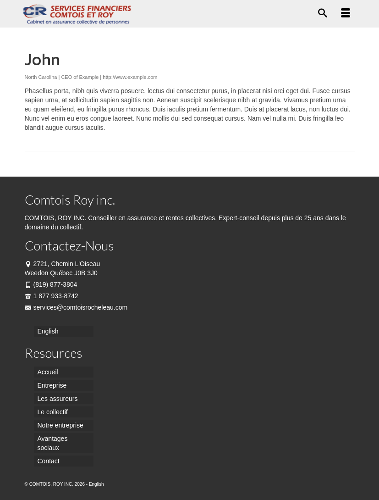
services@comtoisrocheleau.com (76, 307)
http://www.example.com (130, 77)
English (96, 484)
